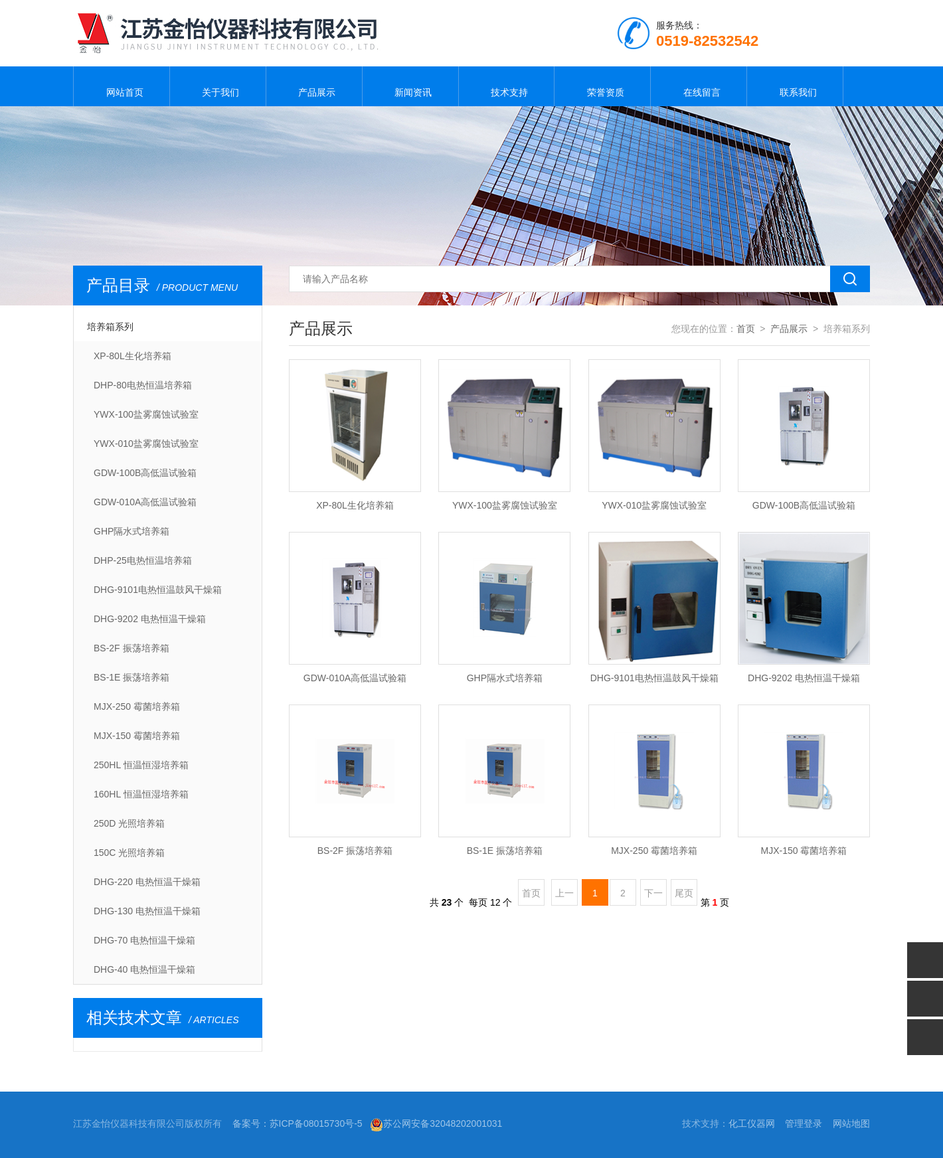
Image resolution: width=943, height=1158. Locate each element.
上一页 (564, 897)
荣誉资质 (602, 86)
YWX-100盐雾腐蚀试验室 (146, 414)
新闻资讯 (410, 86)
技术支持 (506, 86)
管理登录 (803, 1123)
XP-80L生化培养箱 (132, 356)
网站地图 (851, 1123)
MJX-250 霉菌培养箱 (137, 706)
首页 (745, 328)
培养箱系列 (110, 326)
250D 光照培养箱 (129, 823)
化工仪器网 (752, 1123)
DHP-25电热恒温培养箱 (143, 560)
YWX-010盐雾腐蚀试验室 (146, 443)
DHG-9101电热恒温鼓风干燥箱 (158, 589)
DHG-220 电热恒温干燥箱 (147, 881)
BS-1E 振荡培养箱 (131, 677)
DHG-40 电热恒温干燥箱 (144, 969)
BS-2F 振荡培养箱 (131, 648)
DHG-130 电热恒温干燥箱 (147, 911)
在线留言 (698, 86)
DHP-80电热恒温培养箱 (143, 385)
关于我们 (217, 86)
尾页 (684, 893)
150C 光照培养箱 (129, 852)
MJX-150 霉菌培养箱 (137, 735)
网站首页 (121, 86)
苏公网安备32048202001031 (436, 1123)
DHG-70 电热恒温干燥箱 (144, 940)
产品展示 (314, 86)
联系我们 (795, 86)
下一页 (653, 897)
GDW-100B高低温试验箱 (145, 472)
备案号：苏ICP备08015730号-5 (297, 1123)
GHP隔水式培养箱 (131, 531)
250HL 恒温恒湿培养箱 (141, 765)
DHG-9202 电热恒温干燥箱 (150, 619)
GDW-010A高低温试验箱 (145, 502)
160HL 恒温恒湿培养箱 (141, 794)
